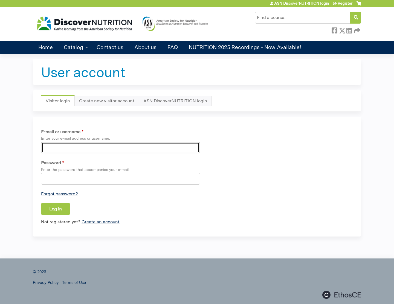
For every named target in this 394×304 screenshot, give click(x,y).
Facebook (334, 29)
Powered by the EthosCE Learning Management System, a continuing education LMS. (341, 295)
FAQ (172, 47)
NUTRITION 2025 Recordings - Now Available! (245, 47)
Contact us (110, 47)
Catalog (73, 47)
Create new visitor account (106, 100)
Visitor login (60, 102)
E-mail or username (60, 131)
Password (51, 162)
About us (145, 47)
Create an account (101, 221)
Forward (356, 29)
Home (45, 47)
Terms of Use (74, 282)
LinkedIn (349, 29)
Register (345, 3)
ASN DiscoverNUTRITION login (301, 3)
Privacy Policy (46, 282)
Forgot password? (59, 193)
